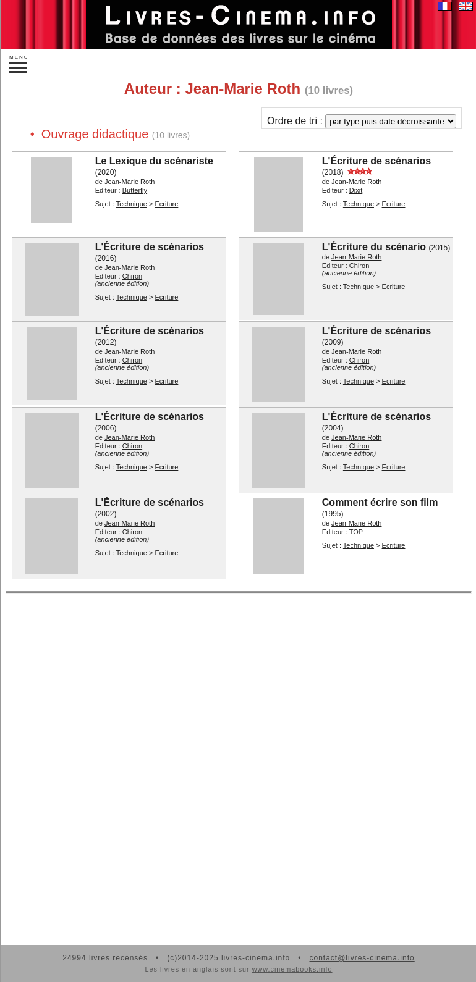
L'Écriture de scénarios (376, 161)
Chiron (132, 276)
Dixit (355, 190)
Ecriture (166, 204)
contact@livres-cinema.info (361, 958)
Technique (131, 204)
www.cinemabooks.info (292, 969)
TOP (356, 531)
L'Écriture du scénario (374, 246)
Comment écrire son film (380, 502)
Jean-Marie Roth (129, 181)
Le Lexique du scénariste (154, 161)
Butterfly (134, 190)
